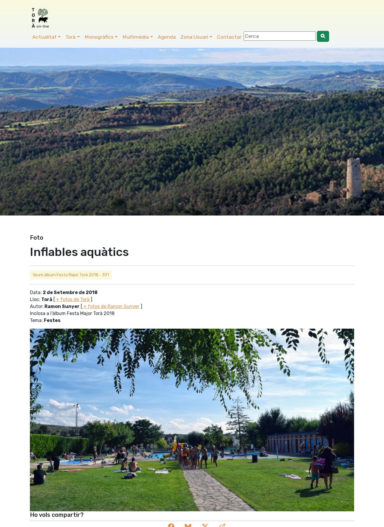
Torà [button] (70, 37)
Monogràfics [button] (99, 37)
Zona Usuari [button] (194, 37)
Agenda (167, 37)
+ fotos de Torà (72, 299)
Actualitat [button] (44, 37)
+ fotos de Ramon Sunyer (110, 306)
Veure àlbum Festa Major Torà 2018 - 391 (71, 275)
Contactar (229, 37)
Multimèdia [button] (135, 37)
